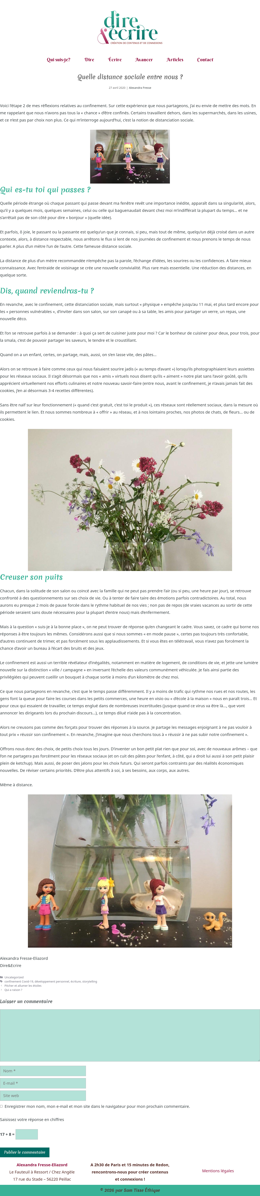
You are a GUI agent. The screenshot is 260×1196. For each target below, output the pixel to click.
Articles (175, 59)
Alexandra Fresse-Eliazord (24, 958)
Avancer (144, 59)
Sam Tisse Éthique (142, 1190)
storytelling (89, 981)
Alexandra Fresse (140, 88)
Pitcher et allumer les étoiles (22, 986)
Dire (89, 59)
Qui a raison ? (13, 990)
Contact (205, 59)
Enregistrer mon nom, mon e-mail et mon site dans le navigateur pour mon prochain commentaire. (97, 1106)
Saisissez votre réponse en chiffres (32, 1119)
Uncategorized (14, 977)
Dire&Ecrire (10, 965)
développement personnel (52, 981)
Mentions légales (218, 1170)
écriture (76, 981)
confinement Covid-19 (18, 981)
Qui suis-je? (59, 59)
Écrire (115, 59)
